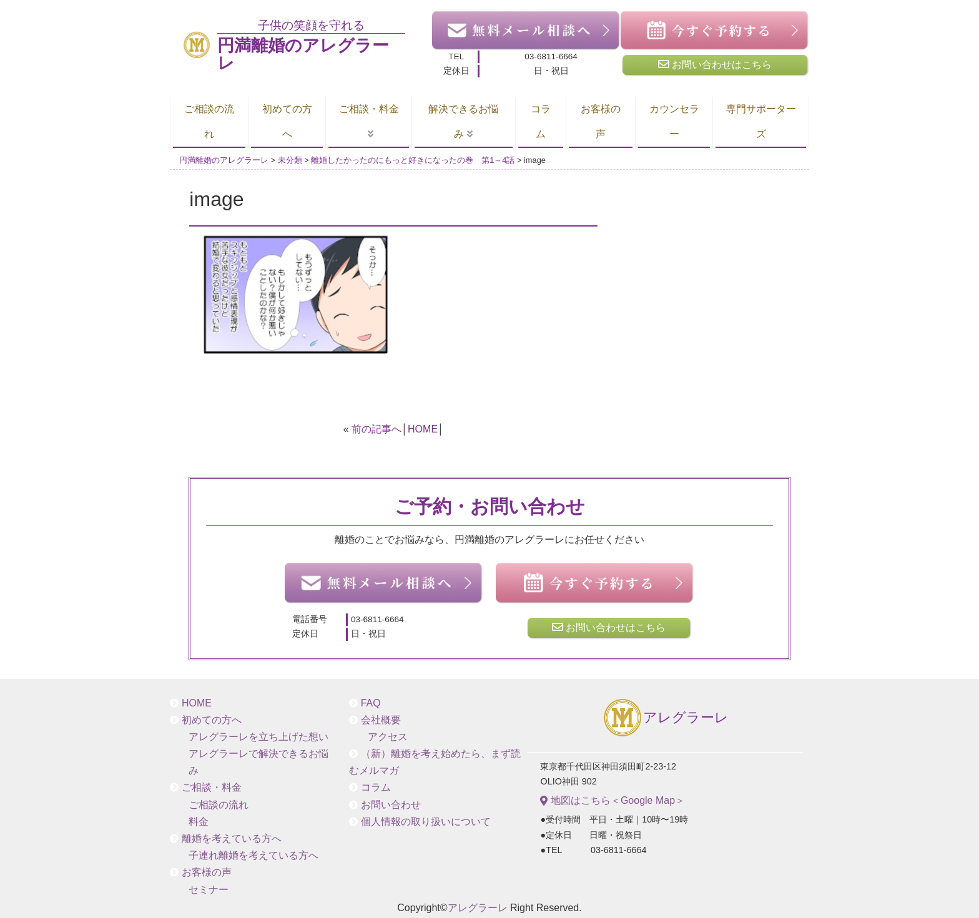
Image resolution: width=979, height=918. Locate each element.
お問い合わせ (391, 804)
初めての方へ (287, 121)
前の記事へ (376, 429)
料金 (199, 821)
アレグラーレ (665, 719)
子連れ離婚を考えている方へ (253, 855)
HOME (423, 429)
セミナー (209, 889)
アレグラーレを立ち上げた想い (258, 736)
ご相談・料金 (369, 109)
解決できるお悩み (463, 121)
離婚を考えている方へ (232, 838)
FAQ (371, 703)
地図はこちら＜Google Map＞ (612, 800)
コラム (541, 121)
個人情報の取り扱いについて (426, 821)
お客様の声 (601, 121)
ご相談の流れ (209, 121)
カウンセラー (674, 121)
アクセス (388, 736)
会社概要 (381, 720)
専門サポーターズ (761, 121)
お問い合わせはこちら (715, 64)
